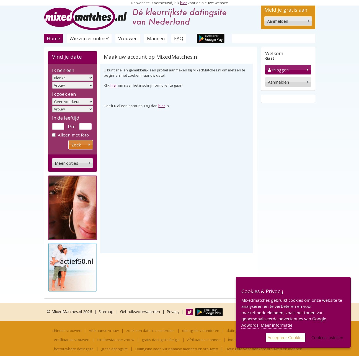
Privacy (173, 311)
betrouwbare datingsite (74, 348)
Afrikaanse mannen (204, 339)
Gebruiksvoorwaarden (140, 311)
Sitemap (106, 311)
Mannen (156, 38)
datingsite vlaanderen (200, 330)
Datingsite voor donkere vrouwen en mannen (264, 348)
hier (183, 2)
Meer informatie (276, 325)
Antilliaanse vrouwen (71, 339)
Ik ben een (63, 70)
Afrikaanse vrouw (104, 330)
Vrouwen (128, 38)
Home (53, 38)
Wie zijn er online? (89, 38)
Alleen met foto (70, 135)
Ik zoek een (64, 94)
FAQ (178, 38)
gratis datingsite (114, 348)
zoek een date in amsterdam (150, 330)
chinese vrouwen (66, 330)
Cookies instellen (327, 337)
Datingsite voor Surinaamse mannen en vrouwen (176, 348)
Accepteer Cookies (285, 337)
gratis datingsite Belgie (161, 339)
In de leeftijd (65, 118)
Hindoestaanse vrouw (115, 339)
